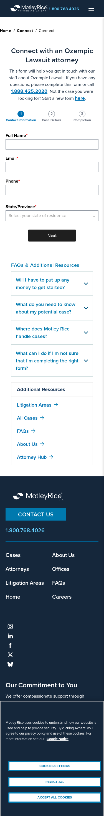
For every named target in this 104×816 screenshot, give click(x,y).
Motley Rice (39, 497)
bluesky (10, 664)
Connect (25, 31)
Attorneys (17, 569)
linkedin (10, 636)
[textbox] (52, 216)
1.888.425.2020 (29, 91)
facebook (10, 645)
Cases (13, 555)
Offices (60, 569)
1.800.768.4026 (64, 9)
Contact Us (36, 514)
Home (5, 31)
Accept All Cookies (54, 802)
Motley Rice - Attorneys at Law (30, 8)
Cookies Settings (54, 770)
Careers (62, 597)
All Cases (27, 417)
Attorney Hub (32, 457)
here (80, 98)
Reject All (54, 786)
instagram (10, 626)
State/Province (20, 206)
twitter (10, 655)
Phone (12, 181)
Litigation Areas (34, 404)
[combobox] (52, 215)
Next (52, 235)
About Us (27, 444)
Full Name (16, 135)
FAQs (23, 430)
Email (11, 158)
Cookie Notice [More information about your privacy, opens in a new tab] (58, 743)
